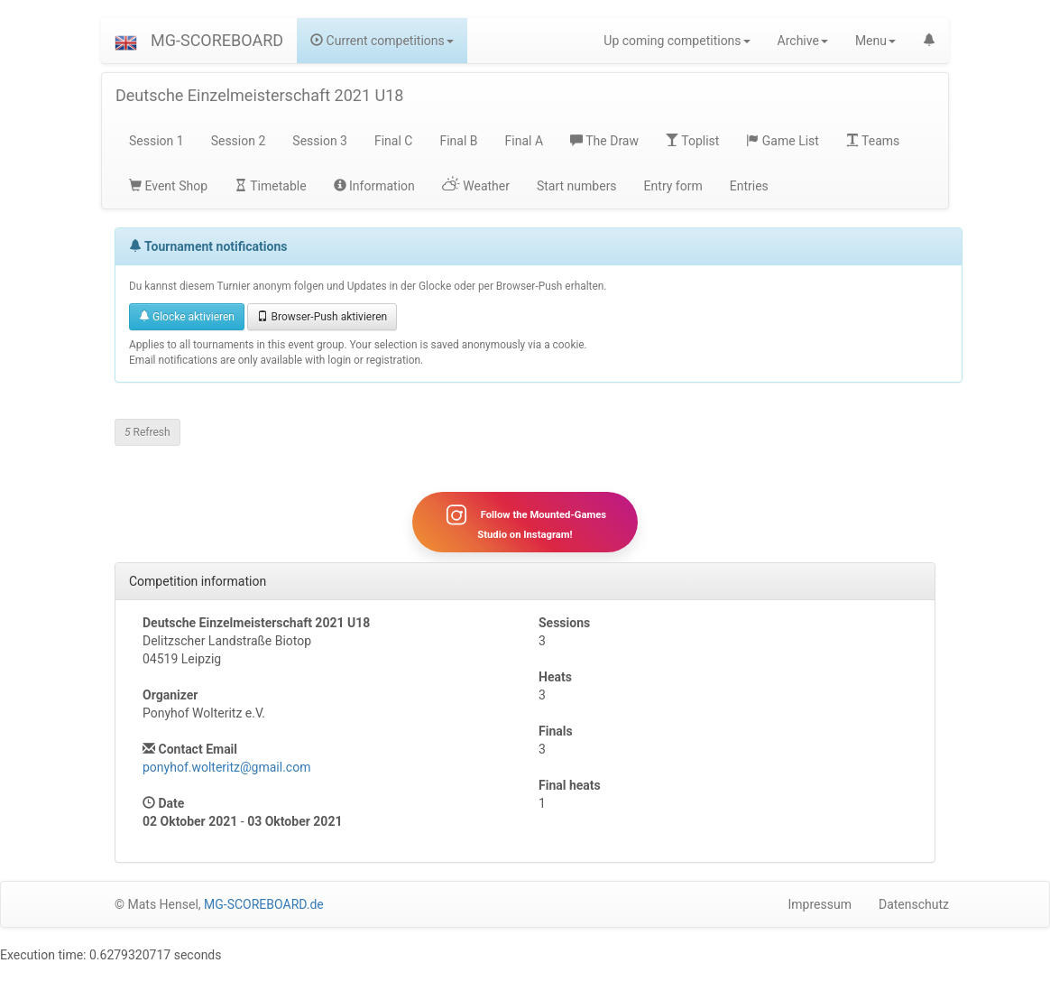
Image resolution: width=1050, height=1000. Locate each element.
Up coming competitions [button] (676, 40)
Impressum (820, 904)
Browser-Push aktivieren (322, 316)
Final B (458, 141)
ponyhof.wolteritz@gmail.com (226, 767)
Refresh (147, 432)
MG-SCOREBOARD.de (264, 904)
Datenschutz (914, 904)
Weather (476, 186)
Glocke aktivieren (187, 316)
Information (374, 186)
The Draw (604, 141)
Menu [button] (875, 40)
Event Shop (168, 186)
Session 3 (319, 141)
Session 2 (238, 141)
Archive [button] (803, 40)
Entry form (673, 186)
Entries (749, 186)
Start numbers (577, 186)
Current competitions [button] (382, 40)
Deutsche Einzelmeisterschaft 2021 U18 (259, 95)
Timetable (271, 186)
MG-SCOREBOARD (217, 40)
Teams (872, 141)
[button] (126, 40)
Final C (393, 141)
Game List (782, 141)
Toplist (692, 141)
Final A (524, 141)
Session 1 (156, 141)
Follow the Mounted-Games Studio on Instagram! (525, 522)
